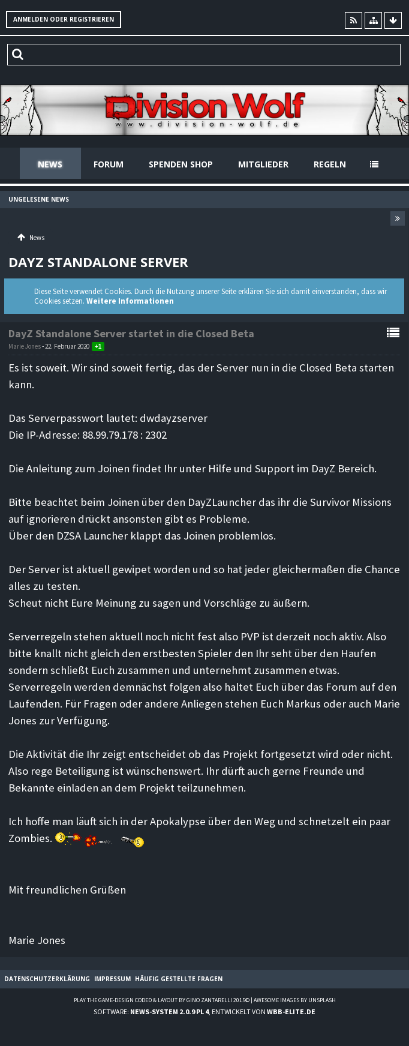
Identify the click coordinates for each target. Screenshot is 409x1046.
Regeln (330, 164)
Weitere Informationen (130, 301)
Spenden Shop (181, 164)
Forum (109, 164)
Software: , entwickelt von (204, 1011)
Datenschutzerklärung (47, 979)
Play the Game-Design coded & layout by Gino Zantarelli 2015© (161, 1000)
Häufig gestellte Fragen (178, 979)
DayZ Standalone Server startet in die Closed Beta (131, 333)
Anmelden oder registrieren (63, 19)
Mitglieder (263, 164)
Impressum (112, 979)
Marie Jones (24, 346)
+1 (98, 346)
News (50, 164)
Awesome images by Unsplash (295, 1000)
